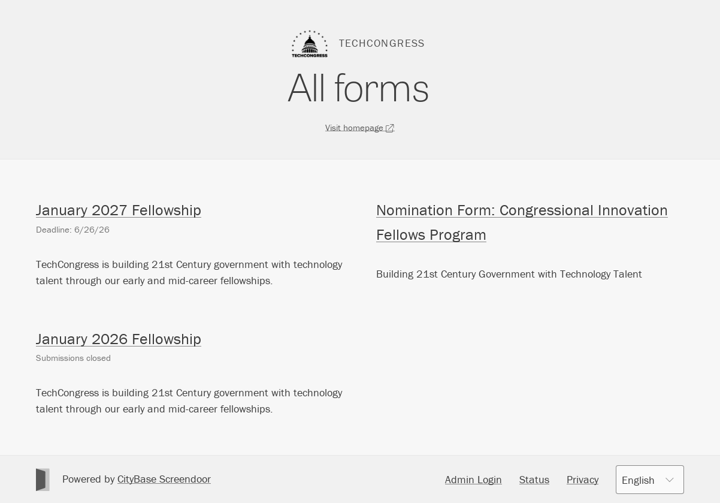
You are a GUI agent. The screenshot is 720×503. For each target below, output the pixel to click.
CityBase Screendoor (164, 479)
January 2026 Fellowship (118, 338)
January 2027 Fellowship (118, 209)
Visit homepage (360, 127)
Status (534, 479)
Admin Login (473, 479)
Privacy (582, 479)
